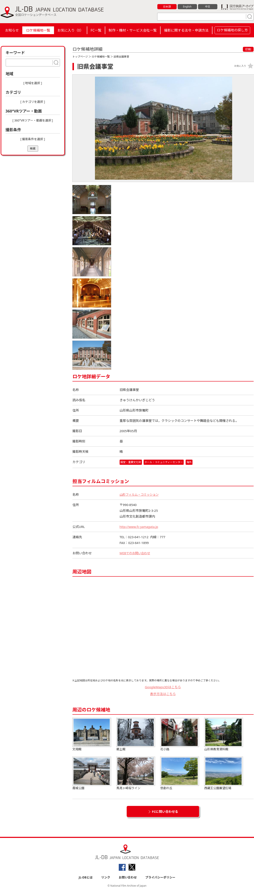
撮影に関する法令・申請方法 (186, 30)
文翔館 (91, 734)
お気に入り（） (70, 30)
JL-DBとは (86, 877)
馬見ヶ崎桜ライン (135, 773)
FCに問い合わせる (165, 811)
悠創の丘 (179, 773)
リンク (105, 877)
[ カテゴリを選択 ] (32, 102)
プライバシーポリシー (160, 877)
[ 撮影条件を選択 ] (32, 139)
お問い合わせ (128, 877)
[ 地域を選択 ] (32, 83)
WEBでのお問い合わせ (136, 553)
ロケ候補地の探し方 (232, 30)
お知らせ (12, 30)
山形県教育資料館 (223, 734)
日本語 (167, 7)
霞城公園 (91, 773)
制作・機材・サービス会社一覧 (133, 30)
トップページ (80, 56)
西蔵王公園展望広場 (223, 773)
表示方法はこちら (163, 694)
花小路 (179, 734)
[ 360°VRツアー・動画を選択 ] (32, 120)
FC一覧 (96, 30)
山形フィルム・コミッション (140, 494)
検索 (33, 148)
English (187, 7)
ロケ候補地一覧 (38, 30)
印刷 (248, 49)
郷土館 (135, 734)
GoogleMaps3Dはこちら (163, 687)
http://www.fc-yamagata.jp (140, 526)
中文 (207, 7)
